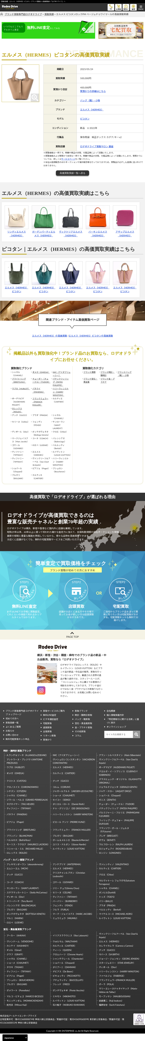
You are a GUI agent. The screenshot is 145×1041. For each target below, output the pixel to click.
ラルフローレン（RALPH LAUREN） (116, 852)
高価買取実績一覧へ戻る (72, 173)
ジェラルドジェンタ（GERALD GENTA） (119, 794)
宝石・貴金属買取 (83, 730)
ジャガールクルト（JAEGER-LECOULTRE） (74, 798)
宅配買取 (47, 730)
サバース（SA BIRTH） (110, 962)
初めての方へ (12, 726)
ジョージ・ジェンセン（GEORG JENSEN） (120, 966)
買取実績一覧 (12, 730)
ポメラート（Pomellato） (19, 998)
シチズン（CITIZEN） (17, 798)
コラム (78, 743)
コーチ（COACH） (16, 890)
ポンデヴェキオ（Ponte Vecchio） (69, 998)
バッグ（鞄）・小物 (90, 100)
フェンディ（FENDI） (63, 913)
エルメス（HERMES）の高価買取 (49, 335)
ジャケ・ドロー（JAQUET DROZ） (116, 798)
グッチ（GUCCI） (61, 788)
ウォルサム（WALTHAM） (66, 949)
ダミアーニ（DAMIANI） (65, 974)
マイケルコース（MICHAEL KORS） (116, 921)
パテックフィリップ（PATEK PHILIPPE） (61, 382)
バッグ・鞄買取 (82, 726)
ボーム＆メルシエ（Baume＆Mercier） (71, 847)
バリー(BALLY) (106, 908)
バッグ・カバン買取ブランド (18, 867)
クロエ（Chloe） (107, 882)
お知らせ (10, 738)
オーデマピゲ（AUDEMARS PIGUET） (117, 774)
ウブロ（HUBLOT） (21, 388)
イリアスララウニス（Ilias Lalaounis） (71, 943)
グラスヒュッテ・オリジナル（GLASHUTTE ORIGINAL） (120, 788)
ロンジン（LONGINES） (111, 860)
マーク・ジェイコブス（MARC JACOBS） (73, 921)
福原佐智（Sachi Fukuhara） (112, 1012)
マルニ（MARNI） (16, 925)
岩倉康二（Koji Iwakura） (111, 1008)
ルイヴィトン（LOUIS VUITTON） (69, 856)
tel (111, 7)
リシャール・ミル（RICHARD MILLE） (25, 856)
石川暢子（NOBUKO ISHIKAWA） (69, 1012)
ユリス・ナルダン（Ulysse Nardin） (70, 852)
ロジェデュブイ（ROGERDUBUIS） (116, 856)
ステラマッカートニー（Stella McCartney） (28, 900)
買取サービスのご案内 (54, 718)
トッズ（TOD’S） (107, 904)
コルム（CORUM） (62, 794)
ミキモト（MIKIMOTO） (65, 1004)
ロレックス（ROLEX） (17, 410)
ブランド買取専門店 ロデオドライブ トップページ (22, 720)
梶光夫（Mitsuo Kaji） (17, 1012)
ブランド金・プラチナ (108, 380)
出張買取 (47, 739)
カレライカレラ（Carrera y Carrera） (117, 953)
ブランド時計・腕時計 (108, 374)
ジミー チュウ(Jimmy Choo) (66, 896)
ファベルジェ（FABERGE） (112, 983)
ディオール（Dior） (16, 904)
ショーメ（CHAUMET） (64, 803)
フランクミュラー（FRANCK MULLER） (40, 401)
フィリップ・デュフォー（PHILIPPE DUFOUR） (116, 829)
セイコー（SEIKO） (62, 807)
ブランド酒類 (89, 372)
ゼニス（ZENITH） (108, 807)
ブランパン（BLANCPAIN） (20, 843)
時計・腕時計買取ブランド (17, 758)
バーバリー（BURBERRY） (66, 908)
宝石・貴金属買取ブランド (17, 936)
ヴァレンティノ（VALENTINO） (114, 871)
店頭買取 (47, 735)
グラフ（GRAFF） (15, 962)
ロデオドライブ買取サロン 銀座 (96, 146)
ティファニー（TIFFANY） (19, 816)
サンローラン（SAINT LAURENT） (23, 896)
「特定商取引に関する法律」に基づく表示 (123, 728)
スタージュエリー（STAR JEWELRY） (117, 970)
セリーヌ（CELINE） (63, 900)
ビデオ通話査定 (50, 726)
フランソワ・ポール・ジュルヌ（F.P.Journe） (114, 837)
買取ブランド (81, 718)
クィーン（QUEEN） (63, 957)
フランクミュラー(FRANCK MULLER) (117, 987)
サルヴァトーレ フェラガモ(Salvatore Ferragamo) (117, 890)
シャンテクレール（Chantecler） (69, 966)
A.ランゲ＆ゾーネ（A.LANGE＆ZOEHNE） (27, 762)
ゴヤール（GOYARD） (63, 890)
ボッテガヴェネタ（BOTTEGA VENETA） (27, 921)
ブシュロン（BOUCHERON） (21, 987)
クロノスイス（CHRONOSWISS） (23, 794)
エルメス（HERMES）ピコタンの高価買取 (91, 335)
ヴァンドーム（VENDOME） (21, 949)
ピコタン (84, 118)
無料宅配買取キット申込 (17, 746)
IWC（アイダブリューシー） (62, 374)
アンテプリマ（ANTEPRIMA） (67, 871)
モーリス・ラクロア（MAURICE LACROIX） (28, 852)
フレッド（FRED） (62, 992)
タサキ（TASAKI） (16, 974)
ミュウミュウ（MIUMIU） (65, 925)
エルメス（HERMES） (91, 109)
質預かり (47, 747)
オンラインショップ (116, 734)
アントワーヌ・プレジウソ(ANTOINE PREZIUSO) (25, 769)
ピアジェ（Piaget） (16, 829)
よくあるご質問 (13, 734)
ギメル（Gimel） (15, 957)
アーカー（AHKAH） (17, 943)
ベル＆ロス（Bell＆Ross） (19, 847)
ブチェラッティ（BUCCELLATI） (68, 987)
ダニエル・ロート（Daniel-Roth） (69, 811)
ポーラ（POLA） (107, 992)
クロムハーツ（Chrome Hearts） (68, 962)
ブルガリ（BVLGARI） (63, 843)
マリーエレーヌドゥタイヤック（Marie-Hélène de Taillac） (118, 998)
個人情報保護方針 (115, 722)
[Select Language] (15, 1037)
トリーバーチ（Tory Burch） (20, 908)
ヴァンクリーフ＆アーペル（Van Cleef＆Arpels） (118, 769)
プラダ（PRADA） (108, 913)
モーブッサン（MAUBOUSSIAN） (115, 1004)
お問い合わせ (12, 742)
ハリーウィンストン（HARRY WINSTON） (61, 391)
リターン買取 (49, 743)
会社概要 (111, 718)
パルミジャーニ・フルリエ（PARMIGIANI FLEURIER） (119, 822)
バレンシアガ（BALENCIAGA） (22, 913)
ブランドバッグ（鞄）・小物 (125, 374)
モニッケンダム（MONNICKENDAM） (26, 1008)
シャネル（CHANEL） (17, 803)
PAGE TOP (72, 644)
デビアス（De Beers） (63, 979)
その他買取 (80, 739)
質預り (126, 7)
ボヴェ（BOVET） (108, 847)
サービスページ (68, 159)
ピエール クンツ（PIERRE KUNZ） (69, 829)
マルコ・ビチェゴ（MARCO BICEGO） (26, 1004)
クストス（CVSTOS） (17, 788)
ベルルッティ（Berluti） (110, 917)
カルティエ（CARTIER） (64, 780)
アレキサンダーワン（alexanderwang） (26, 871)
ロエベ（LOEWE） (16, 930)
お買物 (118, 7)
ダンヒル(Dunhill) (107, 900)
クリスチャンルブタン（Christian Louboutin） (69, 882)
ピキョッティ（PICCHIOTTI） (67, 983)
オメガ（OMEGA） (41, 372)
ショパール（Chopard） (110, 803)
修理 (133, 7)
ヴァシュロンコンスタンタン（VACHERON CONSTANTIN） (74, 769)
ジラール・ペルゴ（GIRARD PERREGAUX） (28, 807)
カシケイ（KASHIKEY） (18, 953)
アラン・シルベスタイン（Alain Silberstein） (120, 762)
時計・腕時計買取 (83, 722)
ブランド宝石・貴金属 (90, 380)
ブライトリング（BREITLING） (19, 380)
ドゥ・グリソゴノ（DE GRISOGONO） (72, 816)
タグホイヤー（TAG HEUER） (21, 811)
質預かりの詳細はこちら (93, 91)
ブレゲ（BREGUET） (109, 843)
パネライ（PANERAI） (38, 390)
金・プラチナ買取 (83, 735)
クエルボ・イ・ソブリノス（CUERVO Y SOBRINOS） (118, 781)
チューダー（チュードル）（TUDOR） (41, 380)
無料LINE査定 (49, 722)
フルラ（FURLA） (61, 917)
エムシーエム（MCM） (18, 876)
